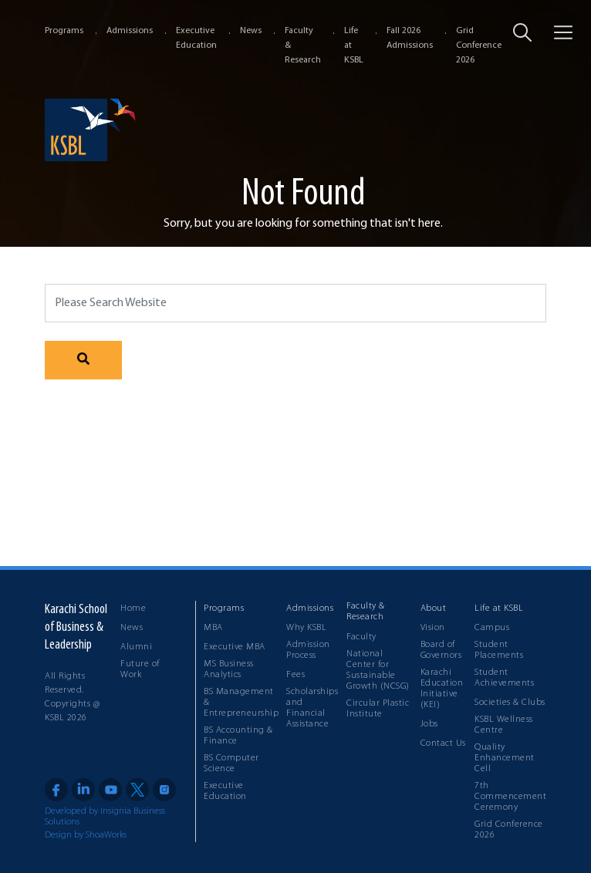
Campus (491, 627)
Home (133, 608)
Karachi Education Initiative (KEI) (442, 689)
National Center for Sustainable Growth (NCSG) (378, 670)
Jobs (429, 724)
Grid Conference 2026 (479, 45)
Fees (295, 674)
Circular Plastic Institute (377, 709)
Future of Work (140, 669)
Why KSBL (306, 627)
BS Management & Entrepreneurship (241, 702)
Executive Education (225, 791)
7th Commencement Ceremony (510, 796)
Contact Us (443, 743)
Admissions (129, 30)
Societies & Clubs (509, 702)
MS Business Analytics (229, 669)
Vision (432, 627)
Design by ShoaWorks (86, 835)
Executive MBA (234, 647)
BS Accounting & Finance (238, 736)
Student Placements (498, 650)
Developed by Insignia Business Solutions (105, 817)
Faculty (361, 637)
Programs (64, 30)
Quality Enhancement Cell (504, 758)
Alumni (136, 647)
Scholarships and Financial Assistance (312, 708)
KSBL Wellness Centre (503, 725)
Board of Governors (441, 650)
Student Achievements (504, 678)
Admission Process (308, 650)
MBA (213, 627)
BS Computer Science (231, 763)
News (251, 30)
